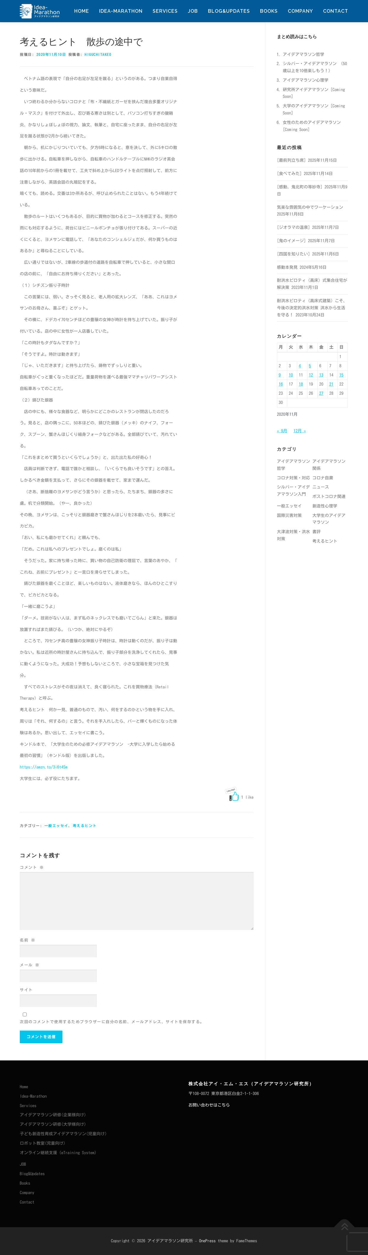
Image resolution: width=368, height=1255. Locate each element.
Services (165, 11)
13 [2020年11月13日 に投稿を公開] (321, 375)
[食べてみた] (289, 174)
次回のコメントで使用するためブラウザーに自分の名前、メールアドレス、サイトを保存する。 (112, 1022)
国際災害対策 (289, 515)
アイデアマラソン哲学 (303, 54)
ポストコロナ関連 (329, 496)
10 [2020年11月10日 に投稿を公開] (291, 375)
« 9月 (282, 431)
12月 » (299, 431)
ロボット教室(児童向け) (42, 1143)
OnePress (207, 1241)
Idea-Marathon (121, 11)
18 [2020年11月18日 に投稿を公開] (301, 384)
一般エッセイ (56, 825)
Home (81, 11)
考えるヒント (85, 825)
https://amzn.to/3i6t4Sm (43, 767)
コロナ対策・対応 (293, 478)
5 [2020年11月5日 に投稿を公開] (310, 366)
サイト (26, 990)
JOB (193, 11)
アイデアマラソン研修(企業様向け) (53, 1115)
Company (300, 11)
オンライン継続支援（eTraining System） (59, 1153)
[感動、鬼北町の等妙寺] (299, 187)
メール (30, 965)
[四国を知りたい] (293, 254)
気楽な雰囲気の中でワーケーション (310, 207)
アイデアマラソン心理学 (305, 80)
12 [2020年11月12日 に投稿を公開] (311, 375)
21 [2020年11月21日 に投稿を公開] (331, 384)
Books (269, 11)
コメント (32, 867)
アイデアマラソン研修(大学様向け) (53, 1124)
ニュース (320, 487)
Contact (335, 11)
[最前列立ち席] (291, 160)
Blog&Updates (229, 11)
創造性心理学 (324, 506)
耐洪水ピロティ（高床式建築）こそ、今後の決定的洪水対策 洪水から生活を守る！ (312, 308)
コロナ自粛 (322, 478)
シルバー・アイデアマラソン (310, 64)
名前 (27, 940)
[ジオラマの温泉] (293, 227)
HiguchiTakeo (98, 54)
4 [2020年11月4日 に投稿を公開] (300, 366)
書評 (316, 532)
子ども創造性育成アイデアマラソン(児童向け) (63, 1134)
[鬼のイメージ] (291, 241)
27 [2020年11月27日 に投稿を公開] (321, 393)
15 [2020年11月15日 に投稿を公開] (341, 375)
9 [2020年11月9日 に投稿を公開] (280, 375)
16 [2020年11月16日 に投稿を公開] (281, 384)
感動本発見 (287, 267)
